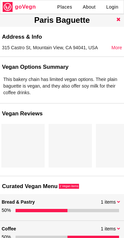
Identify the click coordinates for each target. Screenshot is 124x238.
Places (64, 7)
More (116, 47)
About (89, 7)
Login (112, 7)
